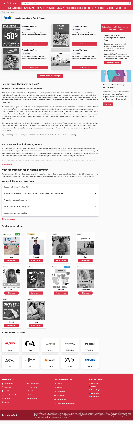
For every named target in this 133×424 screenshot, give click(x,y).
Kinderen (101, 8)
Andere (118, 8)
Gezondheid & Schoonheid (80, 8)
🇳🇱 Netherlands (94, 396)
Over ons (58, 390)
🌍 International (94, 399)
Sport (94, 8)
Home (9, 8)
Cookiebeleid (59, 394)
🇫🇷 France (92, 389)
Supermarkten (29, 8)
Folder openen (34, 44)
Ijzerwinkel (50, 8)
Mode (68, 8)
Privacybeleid (59, 399)
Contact (58, 387)
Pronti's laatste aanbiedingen (50, 76)
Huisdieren (110, 8)
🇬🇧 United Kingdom (95, 393)
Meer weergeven (7, 164)
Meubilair (60, 8)
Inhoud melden (60, 403)
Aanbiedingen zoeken (112, 62)
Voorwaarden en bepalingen (64, 407)
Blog (124, 8)
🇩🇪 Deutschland (94, 386)
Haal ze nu (107, 104)
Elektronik (41, 8)
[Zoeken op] (129, 3)
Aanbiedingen (18, 8)
